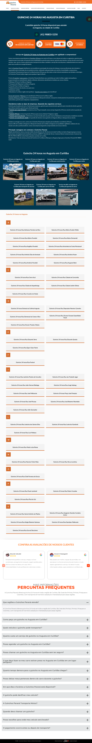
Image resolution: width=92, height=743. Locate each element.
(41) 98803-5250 (81, 2)
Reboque (23, 96)
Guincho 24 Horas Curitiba (16, 97)
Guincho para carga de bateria (17, 110)
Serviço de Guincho (13, 96)
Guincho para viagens (41, 92)
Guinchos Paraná (18, 68)
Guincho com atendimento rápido (18, 118)
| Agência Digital (70, 741)
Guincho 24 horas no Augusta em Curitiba (39, 54)
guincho (16, 78)
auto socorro (23, 78)
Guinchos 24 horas (35, 58)
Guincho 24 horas (14, 114)
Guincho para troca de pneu (17, 116)
